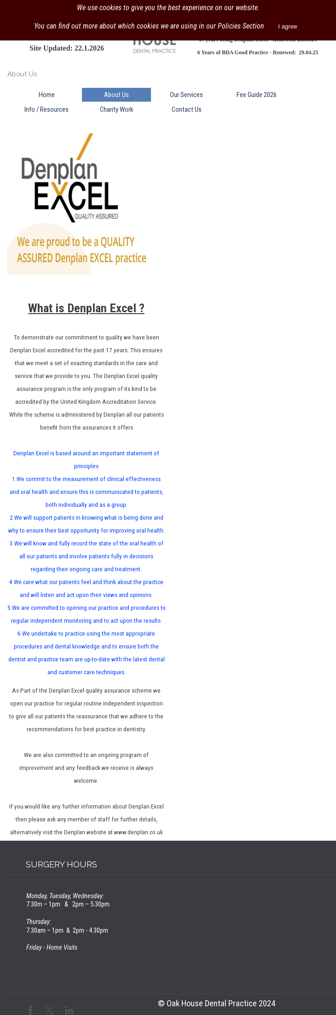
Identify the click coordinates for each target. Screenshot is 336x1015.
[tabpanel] (67, 47)
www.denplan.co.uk (138, 832)
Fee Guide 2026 (257, 95)
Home (47, 95)
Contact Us (187, 109)
